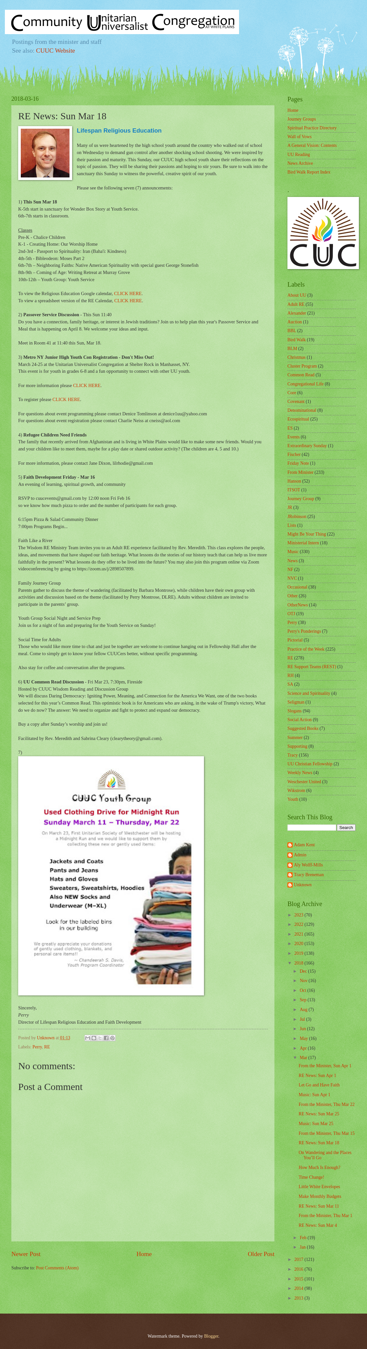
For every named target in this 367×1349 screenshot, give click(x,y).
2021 (299, 934)
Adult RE (296, 304)
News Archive (300, 163)
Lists (291, 525)
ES (290, 428)
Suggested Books (302, 728)
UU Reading (298, 154)
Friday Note (298, 463)
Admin (300, 854)
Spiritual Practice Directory (312, 127)
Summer (295, 737)
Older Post (261, 1254)
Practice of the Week (305, 649)
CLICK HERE (128, 293)
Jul (303, 1019)
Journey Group (300, 498)
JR (289, 507)
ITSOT (293, 489)
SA (290, 684)
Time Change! (311, 1177)
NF (290, 569)
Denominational (301, 410)
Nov (304, 980)
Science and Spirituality (308, 693)
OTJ (291, 613)
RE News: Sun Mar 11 (318, 1206)
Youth (292, 799)
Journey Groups (301, 119)
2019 (299, 953)
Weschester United (304, 781)
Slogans (294, 710)
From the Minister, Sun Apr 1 (324, 1065)
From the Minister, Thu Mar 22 (326, 1104)
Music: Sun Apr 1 (314, 1094)
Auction (294, 321)
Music (293, 551)
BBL (291, 330)
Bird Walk (296, 339)
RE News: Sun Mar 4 (317, 1225)
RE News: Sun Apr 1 (317, 1075)
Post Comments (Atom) (57, 1267)
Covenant (296, 401)
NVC (292, 578)
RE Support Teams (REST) (311, 666)
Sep (304, 999)
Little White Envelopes (319, 1186)
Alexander (296, 313)
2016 (299, 1269)
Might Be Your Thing (306, 534)
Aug (304, 1009)
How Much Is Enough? (319, 1167)
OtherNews (297, 605)
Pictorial (295, 640)
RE (47, 1046)
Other (292, 595)
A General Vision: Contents (312, 145)
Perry (37, 1046)
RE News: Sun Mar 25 (318, 1113)
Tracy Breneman (309, 874)
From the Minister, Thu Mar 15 (326, 1133)
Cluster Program (302, 366)
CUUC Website (55, 50)
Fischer (294, 454)
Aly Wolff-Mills (308, 865)
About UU (296, 295)
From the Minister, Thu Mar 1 (325, 1215)
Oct (303, 990)
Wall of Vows (299, 136)
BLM (292, 348)
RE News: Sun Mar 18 (318, 1142)
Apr (304, 1048)
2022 (299, 924)
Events (293, 437)
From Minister (300, 472)
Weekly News (299, 772)
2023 (299, 915)
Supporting (297, 746)
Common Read (300, 374)
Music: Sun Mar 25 (315, 1123)
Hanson (294, 481)
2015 (299, 1279)
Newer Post (26, 1254)
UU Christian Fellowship (310, 763)
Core (291, 392)
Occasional (297, 587)
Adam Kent (304, 844)
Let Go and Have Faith (318, 1085)
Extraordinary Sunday (307, 445)
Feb (304, 1237)
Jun (303, 1028)
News (292, 560)
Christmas (296, 357)
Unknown (302, 884)
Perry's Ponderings (304, 631)
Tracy (292, 755)
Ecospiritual (298, 419)
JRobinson (296, 516)
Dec (304, 971)
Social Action (299, 719)
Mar (304, 1057)
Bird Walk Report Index (308, 172)
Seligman (295, 702)
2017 (299, 1259)
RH (290, 675)
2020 (299, 943)
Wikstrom (296, 790)
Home (144, 1254)
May (304, 1038)
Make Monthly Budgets (319, 1196)
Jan (303, 1247)
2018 (299, 963)
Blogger (211, 1336)
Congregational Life (305, 384)
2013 (299, 1298)
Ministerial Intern (303, 542)
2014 (299, 1288)
